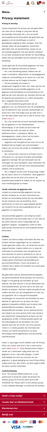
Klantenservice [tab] (10, 408)
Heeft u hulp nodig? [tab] (12, 395)
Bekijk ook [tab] (7, 414)
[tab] (23, 12)
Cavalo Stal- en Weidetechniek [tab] (17, 402)
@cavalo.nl (9, 118)
